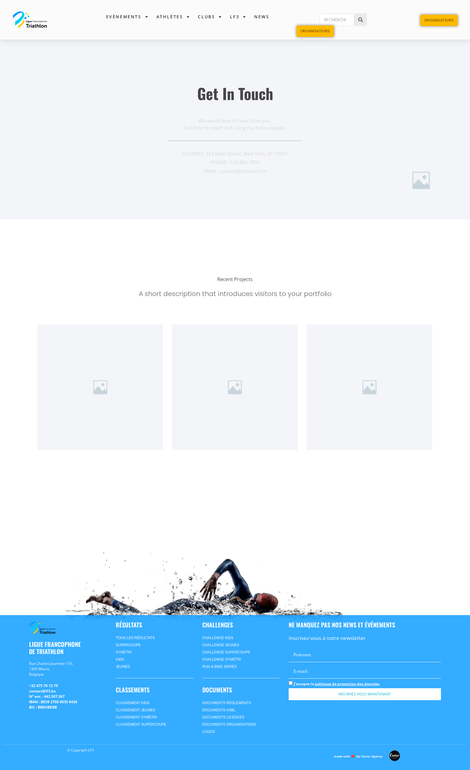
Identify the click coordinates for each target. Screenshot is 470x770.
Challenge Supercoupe (226, 652)
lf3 (238, 17)
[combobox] (337, 19)
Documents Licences (223, 717)
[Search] (360, 19)
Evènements (127, 17)
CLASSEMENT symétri (136, 717)
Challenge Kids (218, 638)
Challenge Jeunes (220, 645)
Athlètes (173, 17)
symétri (124, 652)
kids (120, 659)
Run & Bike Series (219, 667)
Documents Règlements (226, 703)
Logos (208, 732)
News (261, 16)
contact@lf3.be (42, 691)
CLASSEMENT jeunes (135, 710)
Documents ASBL (219, 710)
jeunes (123, 667)
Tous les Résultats (135, 638)
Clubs (210, 17)
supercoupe (128, 645)
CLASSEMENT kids (132, 703)
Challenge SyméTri (221, 659)
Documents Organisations (229, 724)
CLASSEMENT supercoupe (141, 724)
